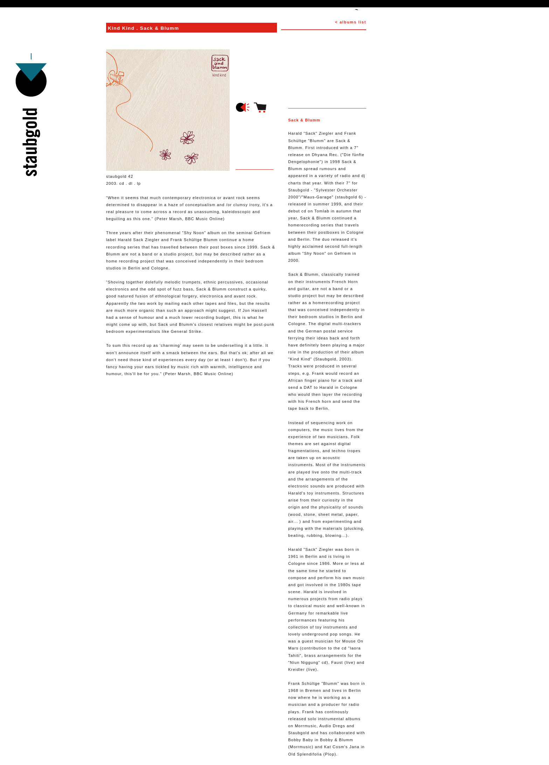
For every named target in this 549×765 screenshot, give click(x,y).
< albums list (350, 22)
